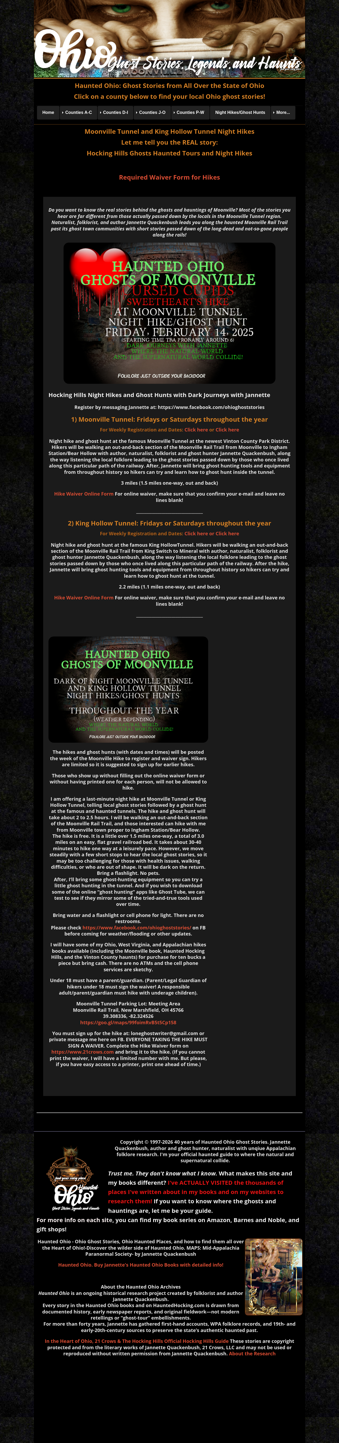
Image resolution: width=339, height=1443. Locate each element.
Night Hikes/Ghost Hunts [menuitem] (240, 112)
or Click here (224, 533)
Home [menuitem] (48, 112)
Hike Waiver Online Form (83, 494)
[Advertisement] (169, 1398)
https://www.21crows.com (82, 1052)
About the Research (252, 1353)
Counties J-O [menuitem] (152, 112)
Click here (196, 429)
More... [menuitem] (283, 112)
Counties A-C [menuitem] (78, 112)
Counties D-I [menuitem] (115, 112)
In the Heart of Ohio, (69, 1341)
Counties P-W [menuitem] (190, 112)
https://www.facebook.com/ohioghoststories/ (137, 927)
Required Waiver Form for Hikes (169, 177)
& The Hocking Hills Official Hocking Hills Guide (173, 1341)
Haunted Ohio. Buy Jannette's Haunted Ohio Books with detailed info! (141, 1265)
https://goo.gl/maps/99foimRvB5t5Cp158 (128, 1022)
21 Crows (105, 1341)
